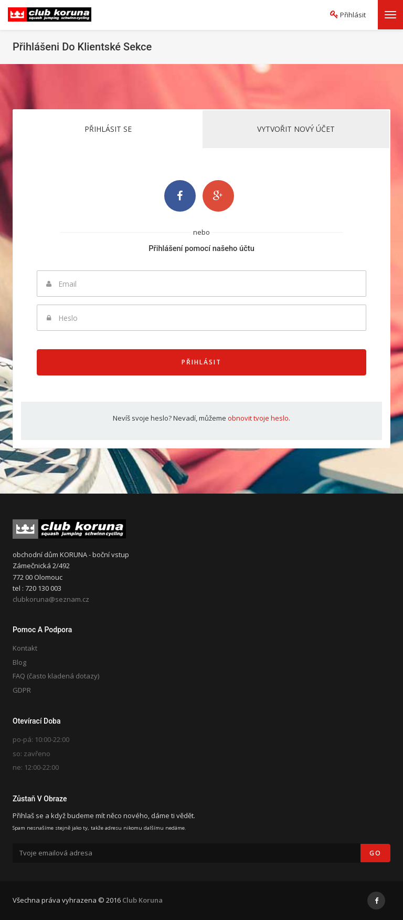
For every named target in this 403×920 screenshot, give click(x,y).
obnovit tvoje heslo (258, 418)
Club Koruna (142, 900)
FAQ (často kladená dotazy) (56, 676)
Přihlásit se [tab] (108, 129)
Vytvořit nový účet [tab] (296, 129)
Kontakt (25, 648)
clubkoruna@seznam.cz (51, 599)
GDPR (22, 690)
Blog (19, 662)
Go (375, 853)
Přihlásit (201, 362)
